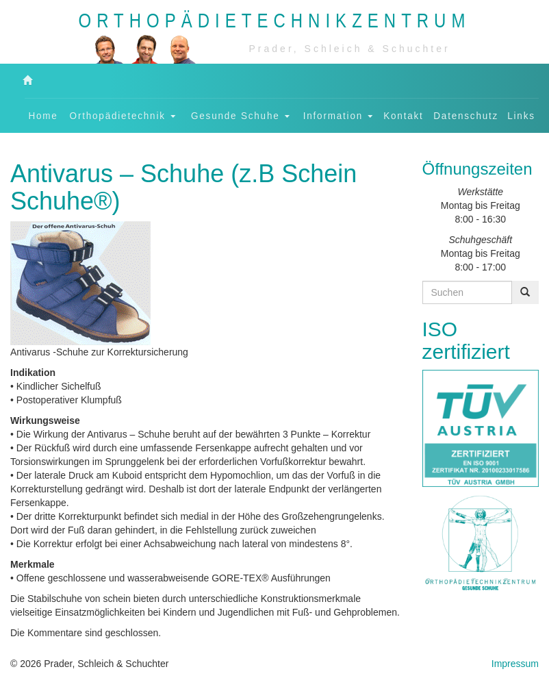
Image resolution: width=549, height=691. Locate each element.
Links (521, 115)
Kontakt (403, 115)
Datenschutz (465, 115)
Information (338, 115)
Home (43, 115)
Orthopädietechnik (123, 115)
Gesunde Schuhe (240, 115)
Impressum (515, 663)
